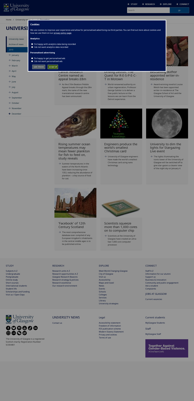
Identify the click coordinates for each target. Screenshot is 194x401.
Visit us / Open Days (15, 294)
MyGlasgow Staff (153, 334)
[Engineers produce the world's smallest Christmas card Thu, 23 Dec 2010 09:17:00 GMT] (121, 141)
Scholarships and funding (18, 291)
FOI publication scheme (110, 328)
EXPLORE (104, 265)
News (101, 285)
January (15, 55)
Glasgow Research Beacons (65, 276)
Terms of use (105, 337)
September (17, 97)
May (14, 76)
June (14, 81)
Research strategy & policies (65, 279)
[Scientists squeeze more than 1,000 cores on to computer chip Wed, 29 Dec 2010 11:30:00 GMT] (121, 220)
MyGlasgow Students (155, 322)
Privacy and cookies (108, 334)
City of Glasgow (106, 274)
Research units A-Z (61, 271)
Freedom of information (110, 325)
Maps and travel (106, 282)
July (13, 87)
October (15, 103)
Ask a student (151, 285)
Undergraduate (13, 274)
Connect (184, 4)
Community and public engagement (161, 282)
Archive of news (16, 44)
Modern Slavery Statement (111, 331)
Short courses (12, 282)
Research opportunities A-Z (65, 274)
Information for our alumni (158, 274)
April (14, 71)
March (15, 65)
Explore (167, 4)
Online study (12, 279)
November (17, 108)
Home (8, 19)
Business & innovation (155, 279)
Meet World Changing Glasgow (113, 271)
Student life (11, 288)
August (15, 92)
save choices (39, 67)
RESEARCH (58, 265)
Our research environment (64, 285)
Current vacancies (153, 299)
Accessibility (104, 279)
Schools (102, 291)
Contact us (57, 323)
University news (23, 19)
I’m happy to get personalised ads (49, 58)
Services (103, 297)
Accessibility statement (109, 322)
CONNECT (151, 265)
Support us (150, 276)
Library (102, 300)
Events (102, 288)
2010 (11, 49)
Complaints (150, 288)
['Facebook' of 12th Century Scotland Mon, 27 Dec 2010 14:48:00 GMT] (75, 220)
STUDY (10, 265)
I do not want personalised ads (48, 61)
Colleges (103, 294)
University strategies (108, 303)
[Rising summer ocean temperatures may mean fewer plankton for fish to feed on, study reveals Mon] (75, 147)
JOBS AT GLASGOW (156, 293)
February (16, 60)
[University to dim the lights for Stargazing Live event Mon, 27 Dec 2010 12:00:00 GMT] (167, 142)
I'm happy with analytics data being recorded (55, 44)
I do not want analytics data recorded (51, 47)
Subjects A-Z (11, 271)
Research (150, 4)
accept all (53, 67)
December (16, 113)
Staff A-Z (149, 271)
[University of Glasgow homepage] (16, 7)
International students (16, 285)
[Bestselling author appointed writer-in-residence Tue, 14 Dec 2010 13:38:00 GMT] (167, 70)
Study (134, 4)
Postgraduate (12, 276)
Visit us (102, 276)
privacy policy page (62, 33)
